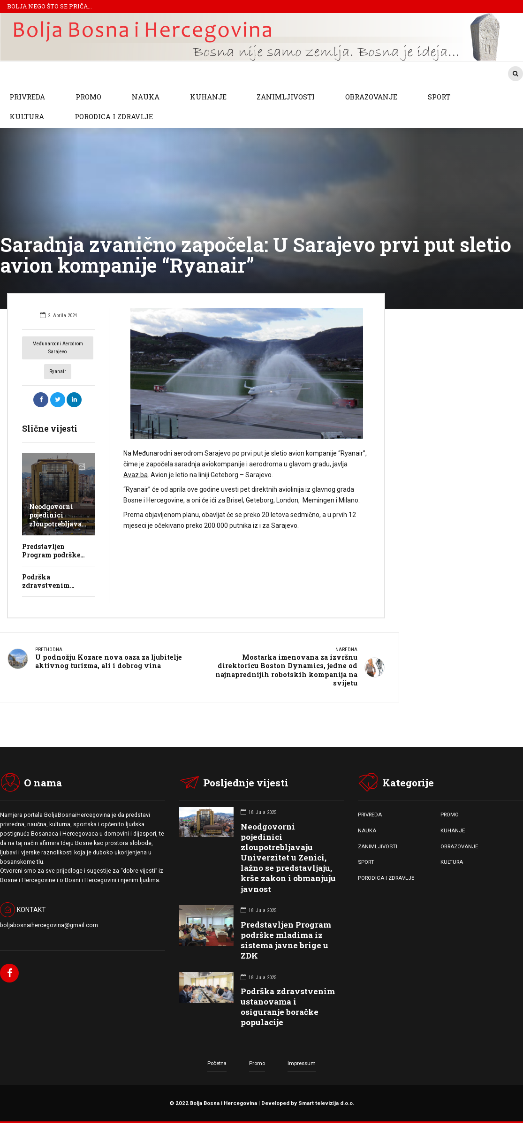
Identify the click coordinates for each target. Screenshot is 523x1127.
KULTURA (26, 116)
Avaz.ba (135, 475)
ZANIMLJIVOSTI (286, 96)
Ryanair (57, 371)
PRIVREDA (27, 96)
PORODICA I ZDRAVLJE (114, 116)
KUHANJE (208, 96)
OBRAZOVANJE (371, 96)
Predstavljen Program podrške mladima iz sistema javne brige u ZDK (286, 939)
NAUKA (145, 96)
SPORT (439, 96)
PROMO (88, 96)
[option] (247, 373)
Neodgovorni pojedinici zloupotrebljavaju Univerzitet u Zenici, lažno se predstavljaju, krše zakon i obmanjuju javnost (288, 857)
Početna (217, 1062)
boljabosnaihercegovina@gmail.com (49, 924)
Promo (257, 1062)
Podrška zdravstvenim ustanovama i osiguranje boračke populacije (288, 1006)
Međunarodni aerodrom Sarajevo (57, 348)
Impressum (302, 1062)
